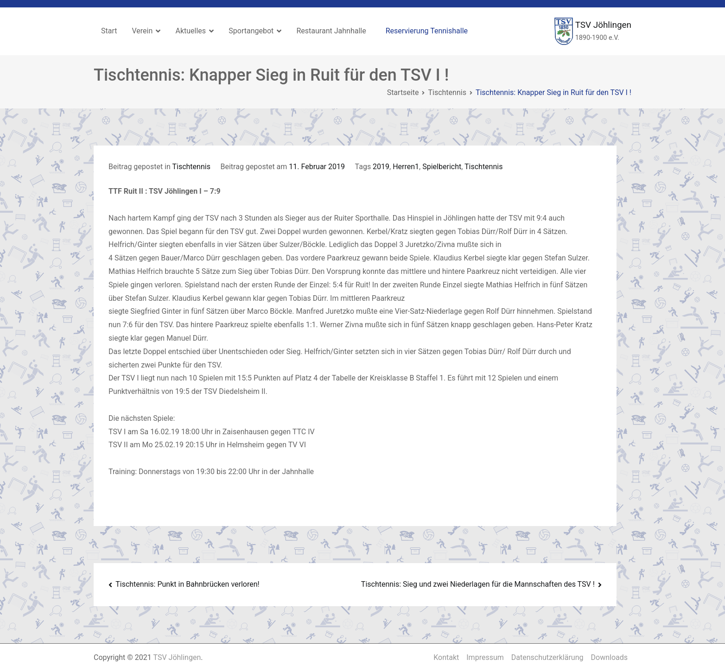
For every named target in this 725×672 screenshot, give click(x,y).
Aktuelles (190, 30)
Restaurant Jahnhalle (331, 30)
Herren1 (406, 166)
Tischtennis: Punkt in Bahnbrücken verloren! (187, 584)
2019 (381, 166)
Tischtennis (191, 166)
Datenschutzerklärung (547, 657)
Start (109, 30)
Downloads (609, 657)
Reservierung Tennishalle (427, 30)
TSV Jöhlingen (603, 24)
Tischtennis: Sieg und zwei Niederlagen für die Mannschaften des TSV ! (478, 584)
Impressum (485, 657)
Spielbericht (441, 166)
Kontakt (446, 657)
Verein (142, 30)
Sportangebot (251, 30)
